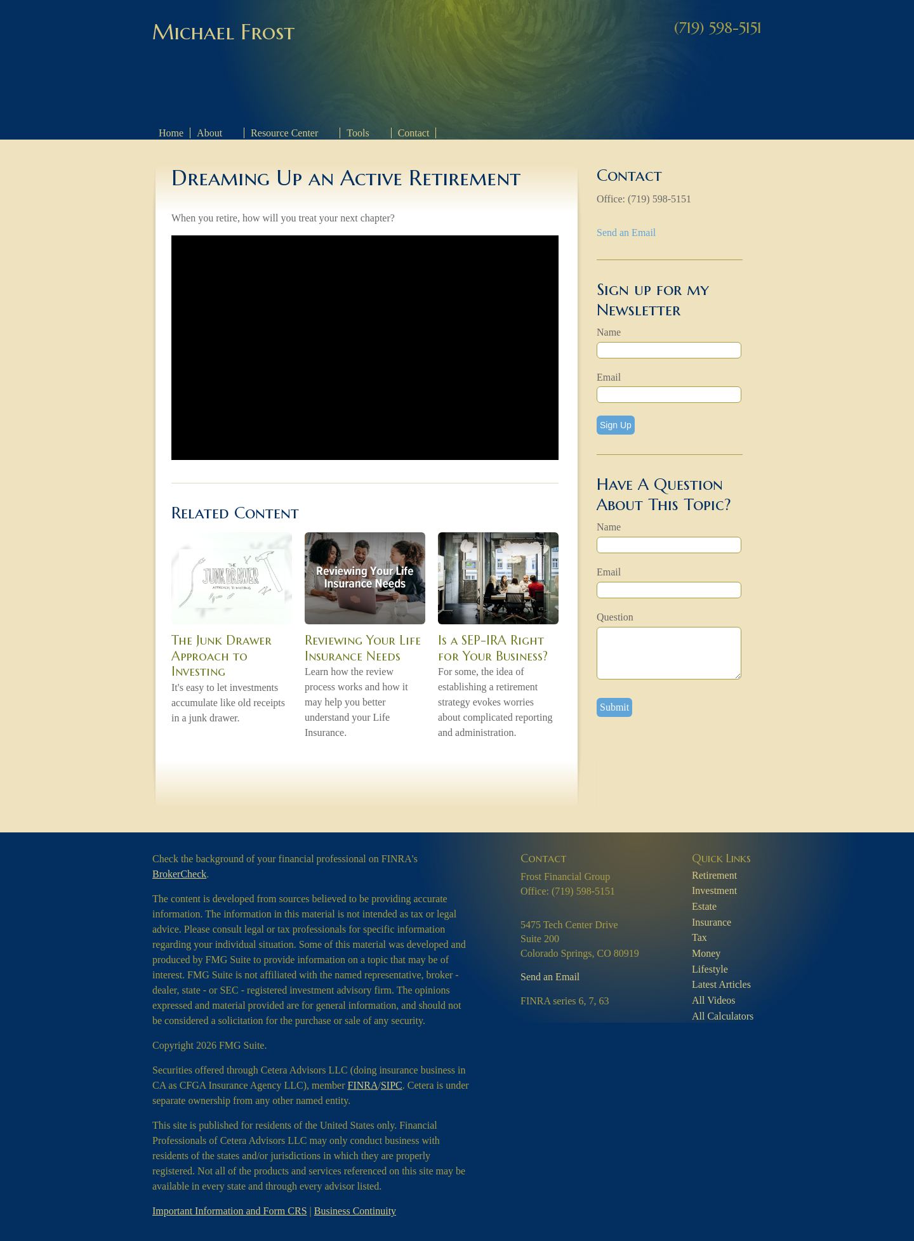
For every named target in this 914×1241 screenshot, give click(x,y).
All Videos (714, 1000)
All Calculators (722, 1016)
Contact (414, 133)
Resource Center (284, 133)
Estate (704, 906)
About (209, 133)
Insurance (711, 922)
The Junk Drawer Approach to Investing (221, 656)
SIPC (391, 1085)
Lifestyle (710, 969)
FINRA (363, 1085)
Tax (699, 937)
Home (171, 133)
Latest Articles (721, 984)
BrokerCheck (179, 874)
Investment (714, 890)
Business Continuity (355, 1210)
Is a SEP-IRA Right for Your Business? (493, 648)
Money (706, 953)
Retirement (714, 875)
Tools (358, 133)
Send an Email (626, 232)
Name (609, 332)
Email (609, 377)
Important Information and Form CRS (229, 1210)
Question (615, 617)
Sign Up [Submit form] (616, 425)
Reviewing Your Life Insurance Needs (363, 648)
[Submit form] (614, 707)
